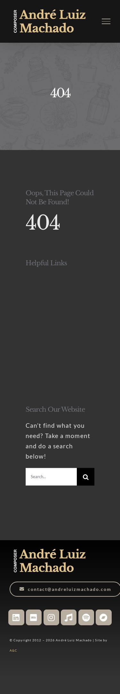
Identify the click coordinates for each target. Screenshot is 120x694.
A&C (13, 650)
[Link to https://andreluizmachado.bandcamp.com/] (103, 617)
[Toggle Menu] (106, 21)
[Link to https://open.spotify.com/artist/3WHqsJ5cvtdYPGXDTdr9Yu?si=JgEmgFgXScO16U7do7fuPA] (86, 617)
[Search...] (51, 477)
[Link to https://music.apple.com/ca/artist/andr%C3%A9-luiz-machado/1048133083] (68, 617)
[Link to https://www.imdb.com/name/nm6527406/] (34, 617)
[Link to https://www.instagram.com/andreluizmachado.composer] (51, 617)
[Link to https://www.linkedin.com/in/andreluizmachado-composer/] (16, 617)
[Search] (85, 477)
